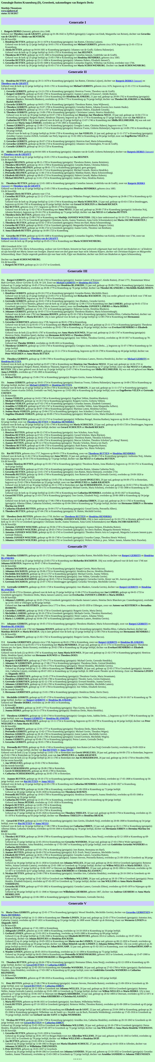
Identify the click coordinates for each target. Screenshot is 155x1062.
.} (132, 220)
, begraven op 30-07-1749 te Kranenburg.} (35, 298)
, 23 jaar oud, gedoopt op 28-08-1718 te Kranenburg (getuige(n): (95, 209)
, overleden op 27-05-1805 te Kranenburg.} (50, 123)
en (16, 317)
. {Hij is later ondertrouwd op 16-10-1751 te (95, 217)
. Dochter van (98, 65)
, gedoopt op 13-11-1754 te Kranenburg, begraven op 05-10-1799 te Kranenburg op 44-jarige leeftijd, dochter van (83, 351)
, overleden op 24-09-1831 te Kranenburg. (46, 343)
